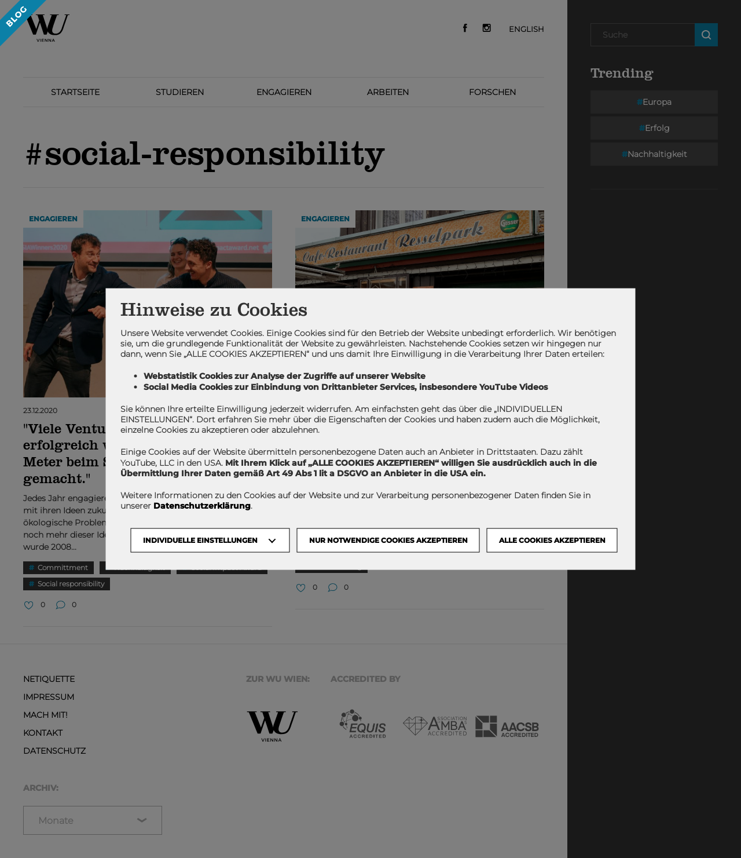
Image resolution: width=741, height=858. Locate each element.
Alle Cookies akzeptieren (552, 540)
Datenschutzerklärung (202, 506)
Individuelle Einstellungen (200, 540)
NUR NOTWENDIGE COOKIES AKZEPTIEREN (388, 540)
